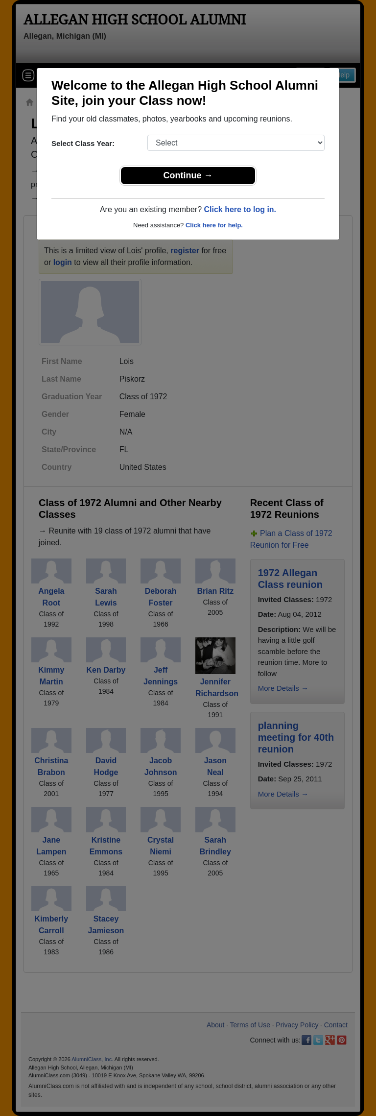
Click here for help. (214, 225)
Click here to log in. (240, 209)
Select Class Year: (83, 143)
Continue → (188, 175)
